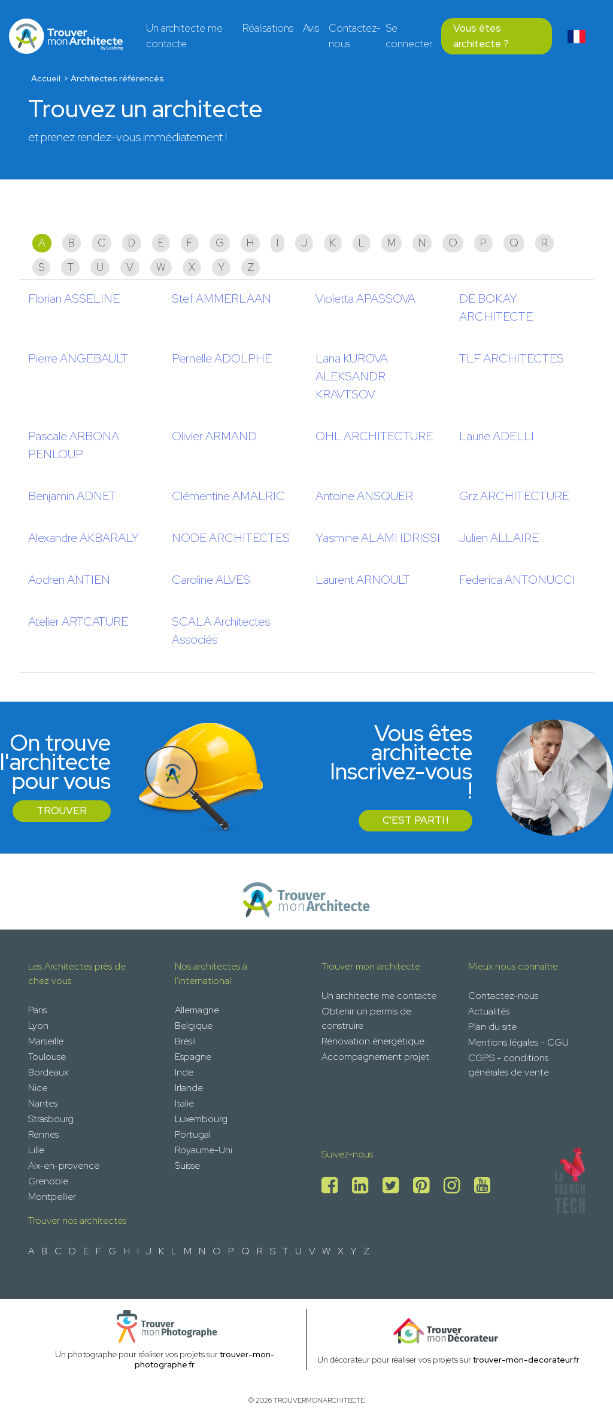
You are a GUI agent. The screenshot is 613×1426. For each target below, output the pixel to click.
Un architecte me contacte (184, 36)
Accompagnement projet (375, 1056)
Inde (184, 1072)
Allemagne (197, 1010)
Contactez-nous (355, 36)
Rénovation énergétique (372, 1041)
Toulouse (47, 1056)
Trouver (62, 810)
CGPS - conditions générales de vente (508, 1065)
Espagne (193, 1056)
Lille (36, 1150)
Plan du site (492, 1026)
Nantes (42, 1103)
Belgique (194, 1025)
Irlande (189, 1087)
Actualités (488, 1011)
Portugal (193, 1134)
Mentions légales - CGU (518, 1042)
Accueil (45, 78)
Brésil (185, 1041)
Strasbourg (51, 1119)
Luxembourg (201, 1119)
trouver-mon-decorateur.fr (526, 1359)
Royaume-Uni (203, 1150)
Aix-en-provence (63, 1165)
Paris (37, 1010)
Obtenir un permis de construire (366, 1018)
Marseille (45, 1041)
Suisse (187, 1165)
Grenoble (48, 1181)
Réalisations (267, 28)
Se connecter (409, 36)
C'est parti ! (415, 820)
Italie (184, 1103)
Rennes (43, 1134)
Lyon (38, 1025)
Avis (311, 28)
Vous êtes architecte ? (481, 36)
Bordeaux (48, 1072)
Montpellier (52, 1196)
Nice (37, 1087)
